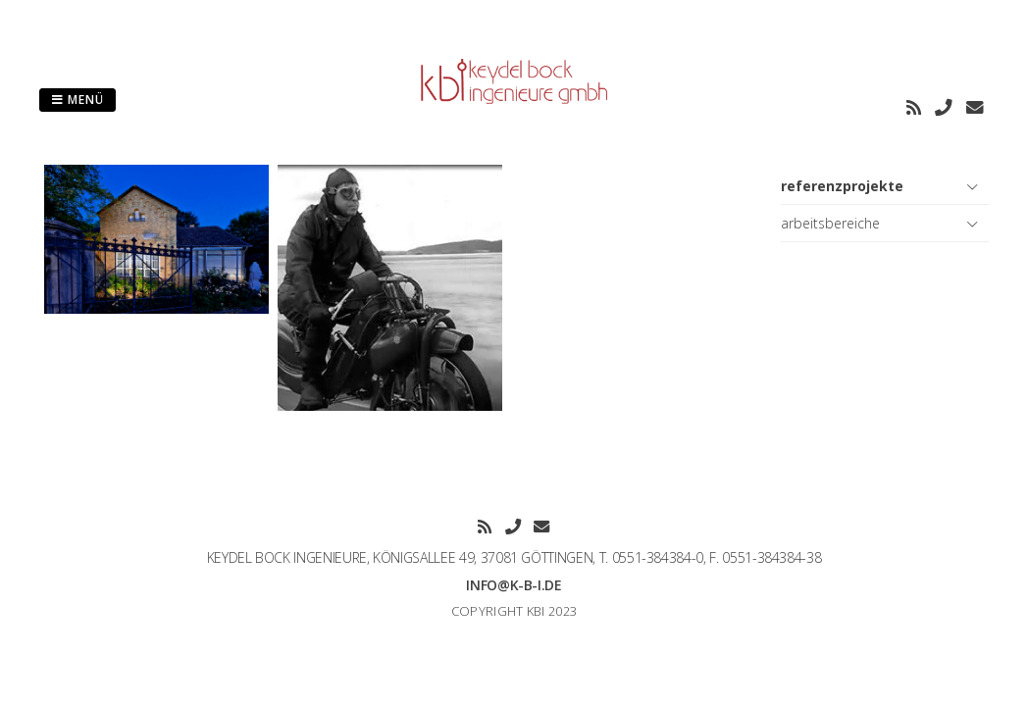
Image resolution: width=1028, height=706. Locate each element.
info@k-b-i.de (513, 585)
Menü (77, 99)
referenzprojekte (842, 185)
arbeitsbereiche (830, 223)
